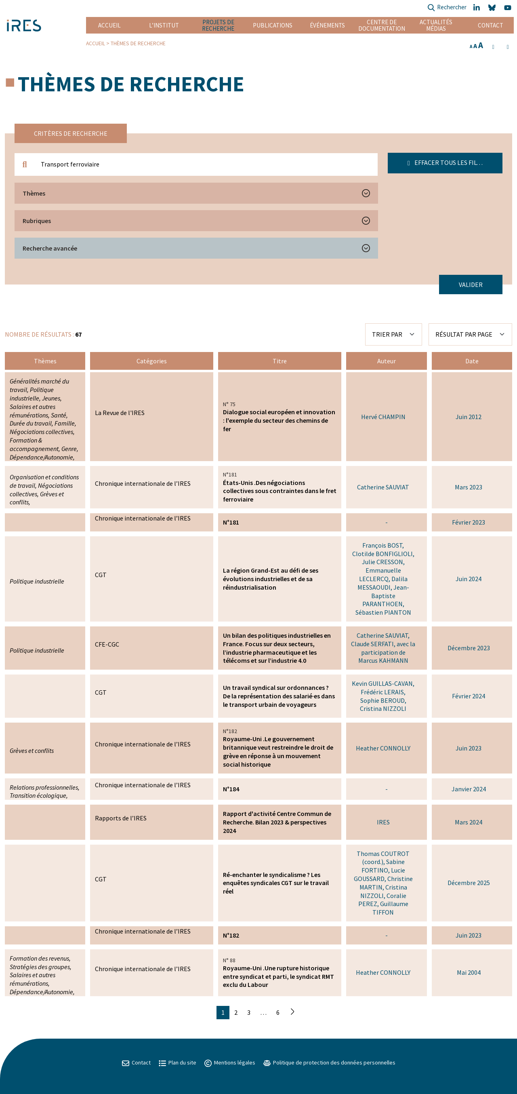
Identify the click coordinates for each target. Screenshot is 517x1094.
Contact (490, 25)
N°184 (231, 789)
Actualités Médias (436, 25)
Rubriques (37, 221)
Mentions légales (229, 1062)
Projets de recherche (218, 25)
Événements (327, 25)
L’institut (164, 25)
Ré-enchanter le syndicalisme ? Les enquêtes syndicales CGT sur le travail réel (276, 883)
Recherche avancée (50, 248)
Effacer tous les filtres (449, 162)
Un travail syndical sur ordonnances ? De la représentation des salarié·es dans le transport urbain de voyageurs (279, 695)
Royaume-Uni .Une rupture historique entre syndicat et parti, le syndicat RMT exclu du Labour (278, 976)
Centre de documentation (381, 25)
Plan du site (177, 1062)
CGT (101, 575)
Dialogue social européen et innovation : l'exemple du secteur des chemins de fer (279, 420)
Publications (272, 25)
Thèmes (34, 193)
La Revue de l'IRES (120, 413)
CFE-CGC (107, 644)
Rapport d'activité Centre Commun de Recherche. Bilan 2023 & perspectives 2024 (277, 822)
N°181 (231, 522)
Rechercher (447, 8)
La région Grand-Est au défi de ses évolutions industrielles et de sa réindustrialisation (270, 578)
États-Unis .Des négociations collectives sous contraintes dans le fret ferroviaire (279, 491)
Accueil (109, 25)
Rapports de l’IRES (121, 818)
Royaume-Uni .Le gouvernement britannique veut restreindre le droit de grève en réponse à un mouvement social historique (278, 751)
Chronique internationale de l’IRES (143, 483)
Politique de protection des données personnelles (329, 1062)
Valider (471, 284)
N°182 (231, 935)
